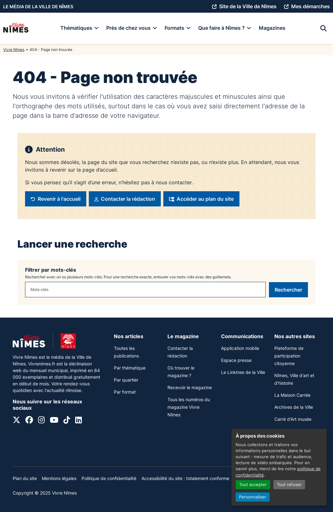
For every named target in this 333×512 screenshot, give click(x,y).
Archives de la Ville (293, 407)
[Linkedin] (78, 421)
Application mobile (240, 348)
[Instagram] (41, 421)
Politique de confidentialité (109, 478)
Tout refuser (289, 484)
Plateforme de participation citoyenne (289, 355)
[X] (16, 421)
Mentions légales (59, 478)
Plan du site (25, 478)
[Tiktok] (66, 421)
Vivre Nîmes (13, 49)
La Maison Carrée (292, 395)
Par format (125, 392)
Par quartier (126, 379)
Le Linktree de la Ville (243, 372)
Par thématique (130, 367)
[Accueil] (16, 28)
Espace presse (236, 360)
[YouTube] (54, 421)
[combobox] (145, 289)
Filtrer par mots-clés (50, 269)
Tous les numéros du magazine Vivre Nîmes (188, 407)
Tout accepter (253, 484)
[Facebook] (29, 421)
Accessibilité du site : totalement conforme (185, 478)
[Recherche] (323, 28)
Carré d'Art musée (292, 419)
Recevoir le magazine (189, 387)
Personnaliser (252, 497)
